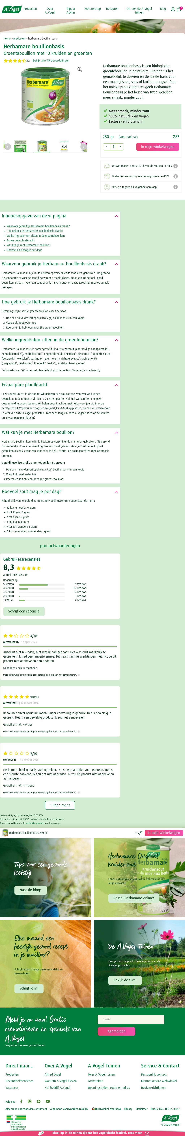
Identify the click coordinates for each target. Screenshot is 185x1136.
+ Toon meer (60, 805)
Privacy (128, 1109)
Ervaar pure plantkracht (21, 239)
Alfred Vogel (53, 1075)
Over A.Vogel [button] (50, 10)
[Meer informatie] (79, 674)
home (7, 38)
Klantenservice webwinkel (159, 1081)
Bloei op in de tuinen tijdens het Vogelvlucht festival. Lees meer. (96, 1133)
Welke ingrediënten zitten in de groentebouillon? (36, 235)
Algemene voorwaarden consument (26, 1109)
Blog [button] (163, 8)
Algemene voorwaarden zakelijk (69, 1109)
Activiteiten (95, 1081)
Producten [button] (30, 8)
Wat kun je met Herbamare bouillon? (28, 244)
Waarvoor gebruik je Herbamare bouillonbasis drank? (38, 225)
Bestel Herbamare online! (134, 898)
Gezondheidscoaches (19, 1081)
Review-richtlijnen (153, 1088)
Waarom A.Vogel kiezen (61, 1081)
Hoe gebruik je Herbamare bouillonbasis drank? (35, 230)
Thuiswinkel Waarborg (106, 1109)
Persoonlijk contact (154, 1075)
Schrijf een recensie (24, 611)
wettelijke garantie (35, 823)
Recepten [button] (112, 8)
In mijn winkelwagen (163, 833)
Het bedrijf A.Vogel (57, 1088)
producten (19, 38)
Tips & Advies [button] (71, 10)
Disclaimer (141, 1109)
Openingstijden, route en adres (109, 1088)
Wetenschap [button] (92, 8)
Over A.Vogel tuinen (101, 1075)
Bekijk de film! (125, 981)
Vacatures (11, 1088)
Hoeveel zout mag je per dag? (24, 249)
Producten (12, 1075)
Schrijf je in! (29, 989)
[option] (45, 102)
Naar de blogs (31, 890)
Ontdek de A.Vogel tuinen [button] (139, 10)
